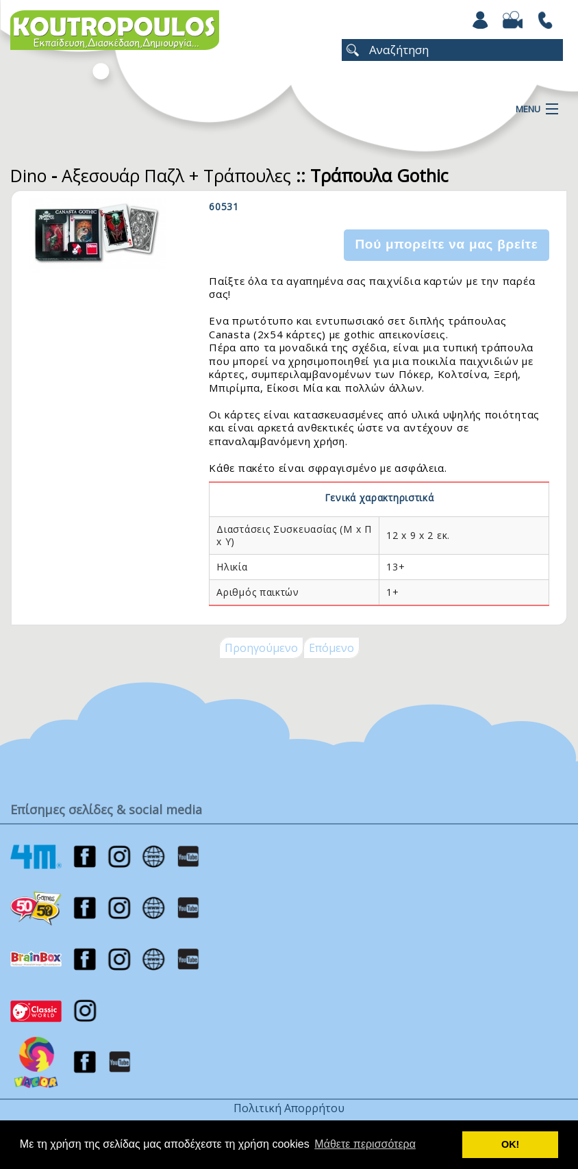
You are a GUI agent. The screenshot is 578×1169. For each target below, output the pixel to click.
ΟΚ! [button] (510, 1144)
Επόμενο (331, 647)
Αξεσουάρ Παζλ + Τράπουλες (176, 175)
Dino (28, 175)
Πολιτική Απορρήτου (289, 1108)
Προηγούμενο (261, 647)
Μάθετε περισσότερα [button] (365, 1144)
